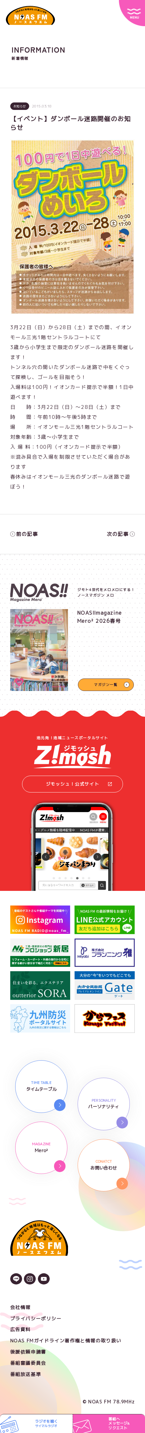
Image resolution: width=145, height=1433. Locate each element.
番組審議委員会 (28, 1363)
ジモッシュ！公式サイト (79, 784)
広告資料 (20, 1329)
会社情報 (20, 1307)
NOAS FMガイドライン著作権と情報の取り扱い (65, 1340)
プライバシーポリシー (36, 1318)
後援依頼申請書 (28, 1352)
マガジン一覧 (106, 684)
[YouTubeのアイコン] (44, 1279)
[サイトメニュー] (132, 13)
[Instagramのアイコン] (30, 1279)
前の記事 (24, 534)
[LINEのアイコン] (16, 1279)
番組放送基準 (25, 1374)
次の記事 (121, 534)
